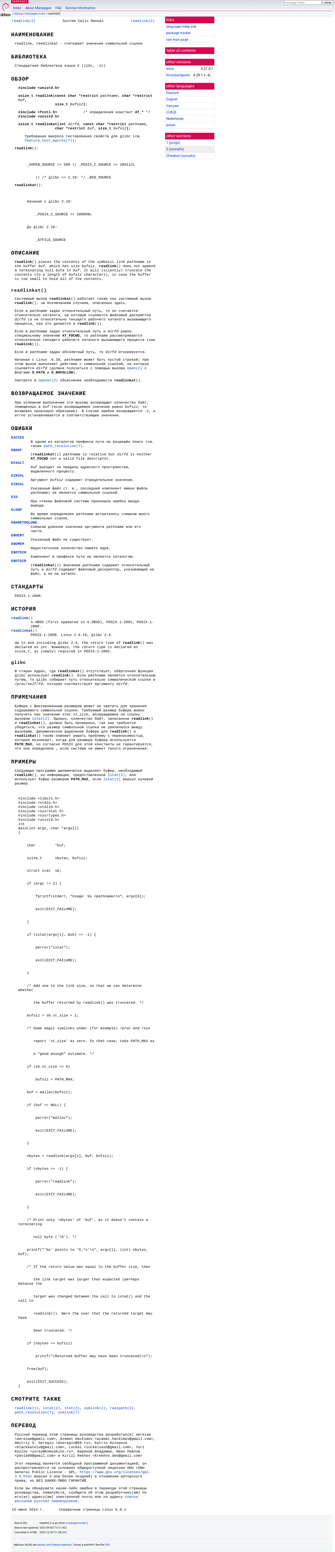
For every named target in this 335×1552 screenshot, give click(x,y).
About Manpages (38, 8)
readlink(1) (26, 1408)
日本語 (171, 112)
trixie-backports (178, 75)
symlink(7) (68, 1412)
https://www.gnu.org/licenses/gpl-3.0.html (83, 1474)
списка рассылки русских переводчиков (76, 1499)
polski (170, 125)
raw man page (177, 40)
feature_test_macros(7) (48, 140)
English (172, 99)
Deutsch (172, 93)
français (172, 106)
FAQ (58, 8)
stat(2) (72, 1408)
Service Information (80, 8)
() (22, 618)
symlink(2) (95, 1408)
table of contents (181, 50)
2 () (175, 149)
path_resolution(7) (63, 446)
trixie (170, 69)
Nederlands (175, 119)
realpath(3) (122, 1408)
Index (17, 8)
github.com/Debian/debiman (54, 1544)
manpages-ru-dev (35, 13)
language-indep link (181, 27)
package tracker (178, 33)
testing (18, 13)
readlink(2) (23, 21)
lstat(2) (40, 718)
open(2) (134, 368)
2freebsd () (180, 156)
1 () (173, 143)
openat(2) (48, 380)
